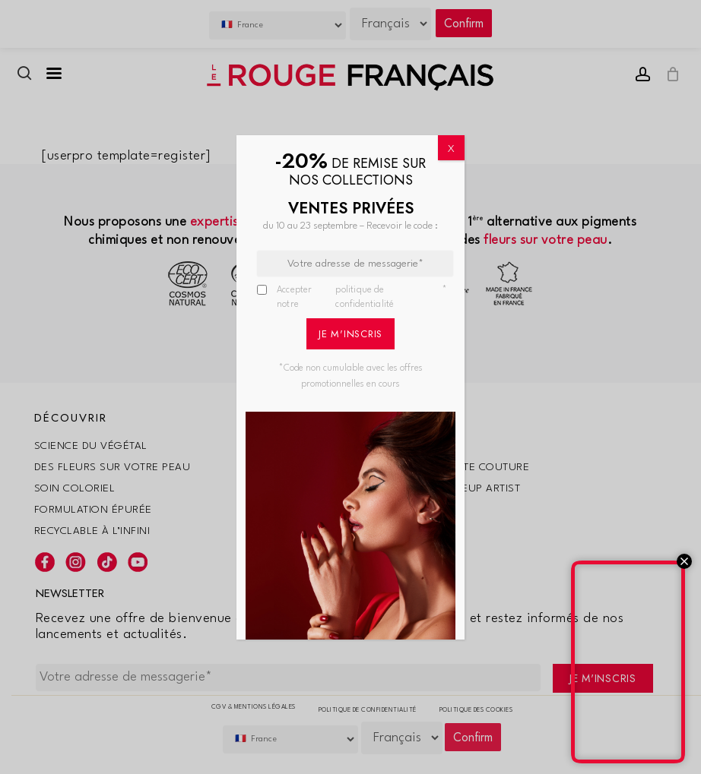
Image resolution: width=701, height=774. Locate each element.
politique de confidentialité (364, 298)
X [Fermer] (451, 149)
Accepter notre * (362, 298)
